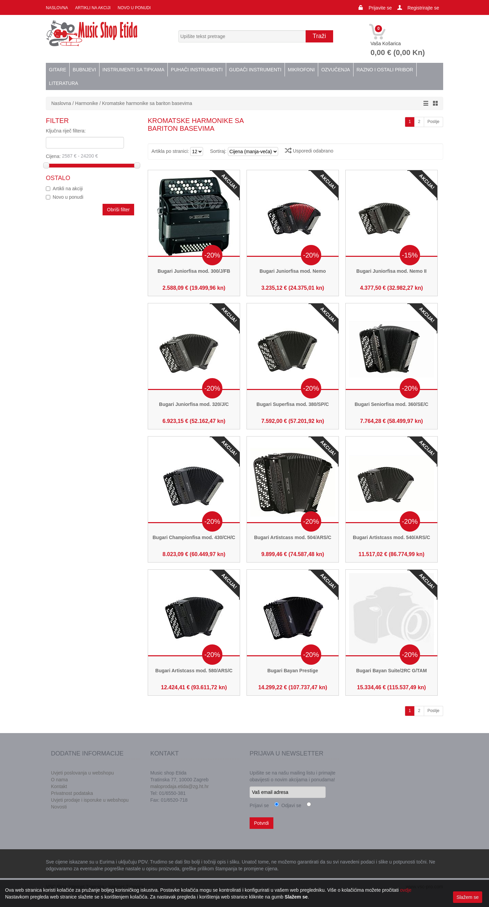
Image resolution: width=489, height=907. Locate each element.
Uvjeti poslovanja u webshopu (82, 773)
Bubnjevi (84, 69)
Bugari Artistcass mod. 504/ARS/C (292, 537)
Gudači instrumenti (255, 69)
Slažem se (467, 897)
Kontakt (59, 786)
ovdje (405, 890)
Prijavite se (380, 8)
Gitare (57, 69)
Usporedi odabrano (309, 151)
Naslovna (57, 7)
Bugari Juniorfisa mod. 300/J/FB (194, 271)
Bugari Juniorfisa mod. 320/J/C (194, 404)
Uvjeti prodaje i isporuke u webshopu (90, 800)
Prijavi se (259, 805)
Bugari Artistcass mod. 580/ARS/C (193, 670)
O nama (59, 779)
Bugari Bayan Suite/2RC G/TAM (391, 670)
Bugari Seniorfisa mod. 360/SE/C (391, 404)
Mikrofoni (301, 69)
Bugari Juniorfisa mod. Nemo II (391, 271)
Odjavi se (290, 805)
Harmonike (86, 103)
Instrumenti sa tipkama (134, 69)
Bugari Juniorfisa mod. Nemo (292, 271)
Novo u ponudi (133, 7)
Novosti (59, 807)
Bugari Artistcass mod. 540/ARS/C (391, 537)
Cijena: (90, 156)
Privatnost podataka (72, 793)
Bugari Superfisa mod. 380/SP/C (292, 404)
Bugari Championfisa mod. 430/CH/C (193, 537)
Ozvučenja (335, 69)
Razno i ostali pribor (385, 69)
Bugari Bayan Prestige (292, 670)
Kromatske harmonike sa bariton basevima (147, 103)
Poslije (433, 121)
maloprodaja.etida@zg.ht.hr (179, 786)
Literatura (63, 83)
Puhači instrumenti (196, 69)
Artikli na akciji (92, 7)
